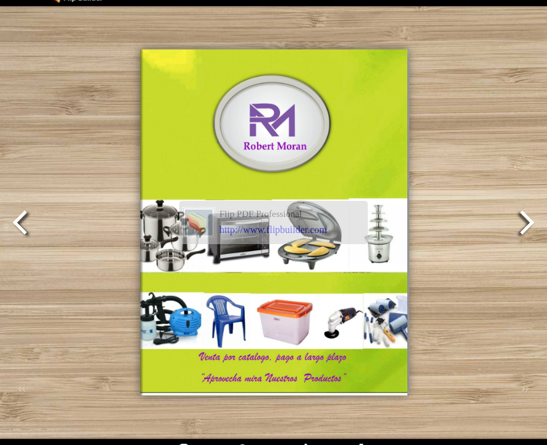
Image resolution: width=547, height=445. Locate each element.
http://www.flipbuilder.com (273, 229)
